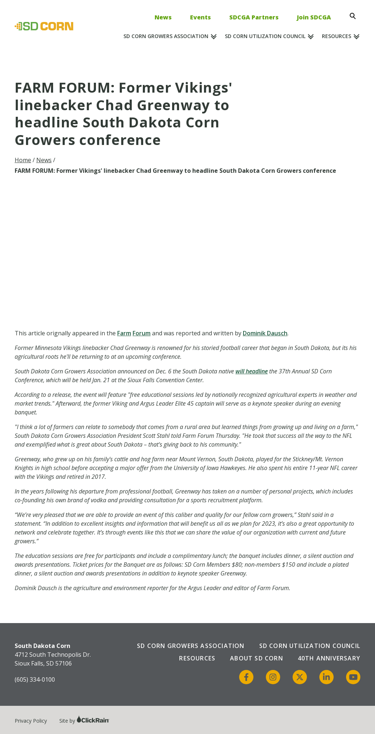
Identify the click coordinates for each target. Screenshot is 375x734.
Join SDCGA (314, 17)
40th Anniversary (329, 658)
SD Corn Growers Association (165, 36)
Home (23, 160)
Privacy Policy (31, 720)
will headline (251, 371)
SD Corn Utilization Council (265, 36)
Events (200, 17)
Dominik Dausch (265, 333)
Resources (336, 36)
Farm (124, 333)
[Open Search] (354, 16)
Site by (84, 720)
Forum (142, 333)
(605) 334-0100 (35, 679)
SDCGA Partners (254, 17)
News (163, 17)
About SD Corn (256, 658)
